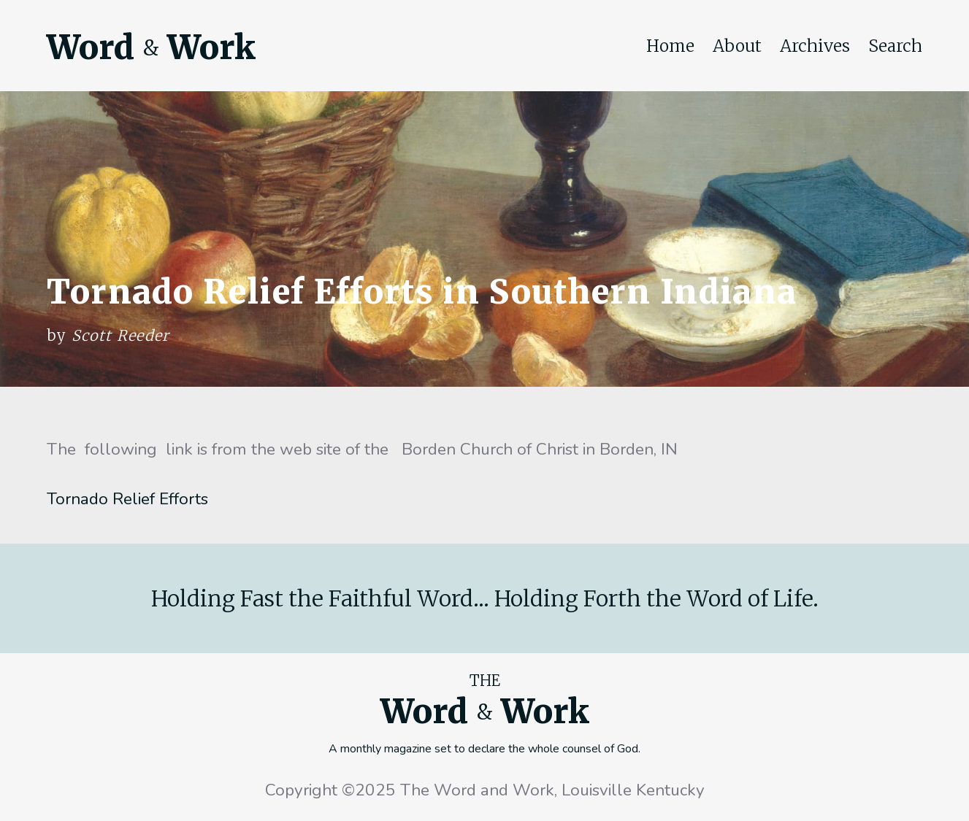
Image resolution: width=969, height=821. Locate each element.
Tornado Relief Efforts (127, 498)
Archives (815, 46)
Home (670, 46)
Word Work (151, 47)
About (737, 46)
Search (895, 46)
